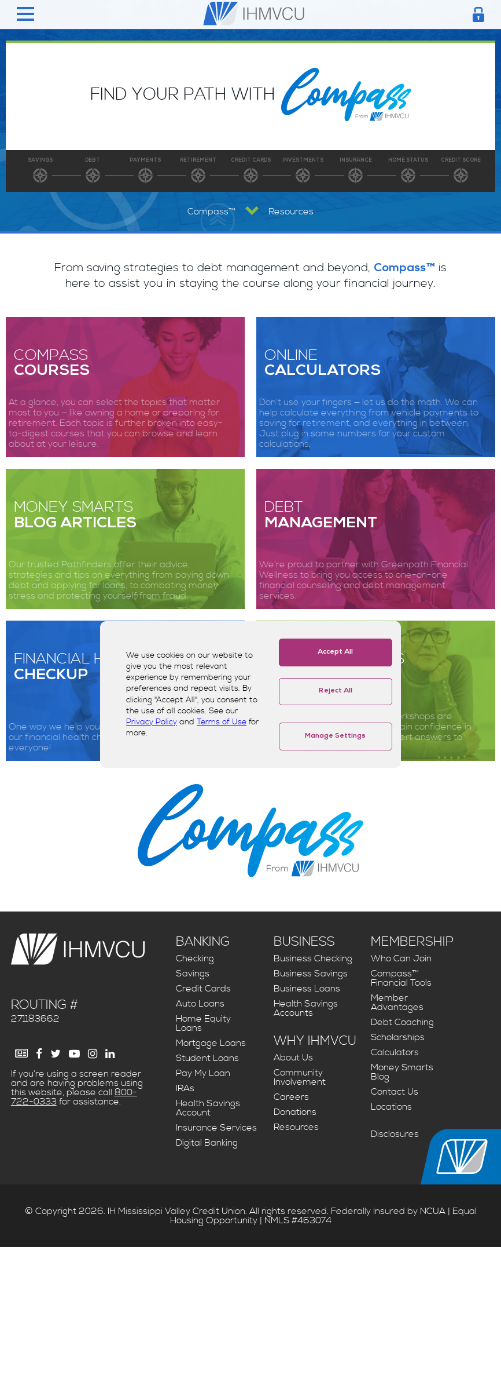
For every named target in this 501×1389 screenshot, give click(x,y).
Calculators (395, 1052)
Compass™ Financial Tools (401, 978)
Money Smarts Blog (402, 1072)
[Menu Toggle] (25, 14)
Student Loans (207, 1058)
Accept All (335, 652)
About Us (293, 1057)
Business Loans (307, 988)
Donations (295, 1112)
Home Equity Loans (203, 1023)
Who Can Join (401, 958)
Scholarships (398, 1037)
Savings (192, 973)
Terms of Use (221, 722)
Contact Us (394, 1092)
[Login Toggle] (478, 14)
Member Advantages (397, 1002)
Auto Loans (200, 1003)
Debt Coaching (402, 1022)
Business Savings (311, 973)
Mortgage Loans (211, 1043)
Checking (195, 958)
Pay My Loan (203, 1073)
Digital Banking (207, 1143)
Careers (291, 1097)
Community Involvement (300, 1077)
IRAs (185, 1088)
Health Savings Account (208, 1108)
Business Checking (313, 958)
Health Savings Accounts (306, 1008)
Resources (296, 1127)
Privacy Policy (151, 722)
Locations (391, 1107)
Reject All (335, 691)
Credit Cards (203, 988)
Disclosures (395, 1134)
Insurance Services (216, 1127)
